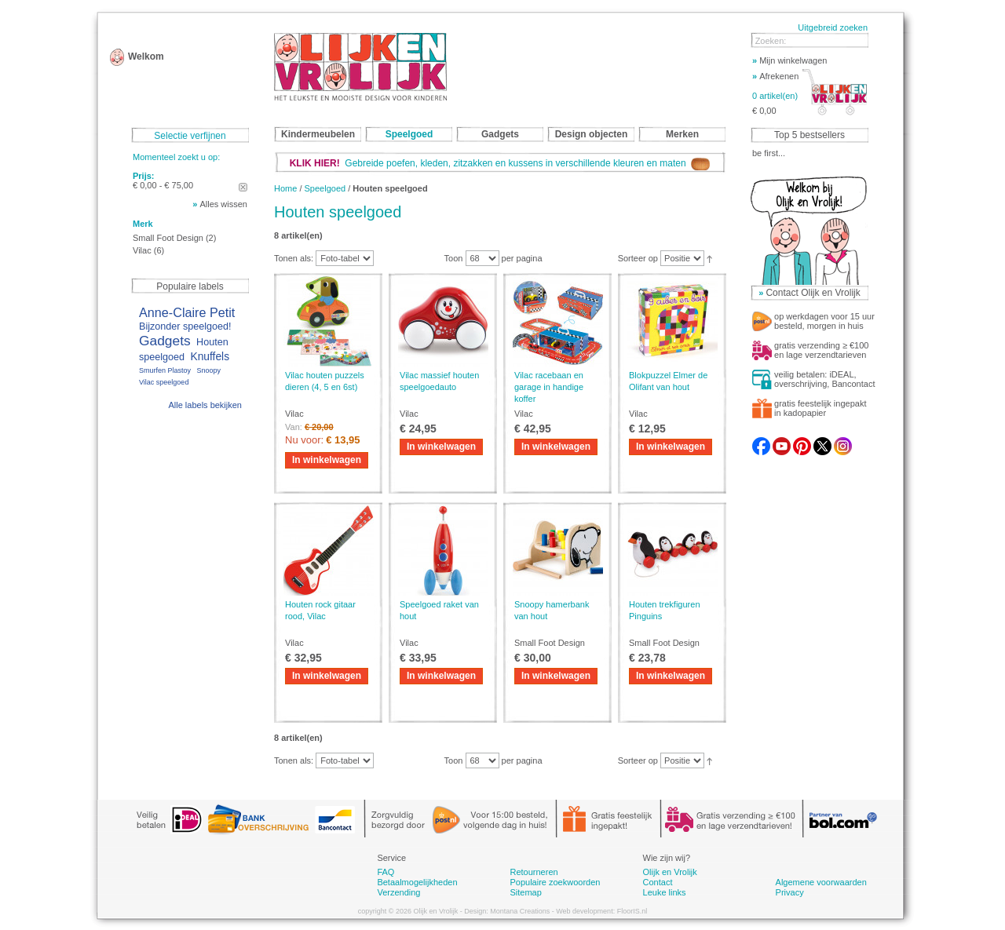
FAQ (385, 872)
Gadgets (165, 340)
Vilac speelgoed (163, 382)
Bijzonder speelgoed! (185, 326)
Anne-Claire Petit (187, 312)
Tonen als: (293, 258)
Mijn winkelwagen (789, 60)
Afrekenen (775, 76)
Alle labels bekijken (205, 405)
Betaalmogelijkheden (417, 882)
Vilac (142, 250)
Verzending (398, 892)
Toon (453, 258)
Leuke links (664, 892)
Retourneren (533, 872)
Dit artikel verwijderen (243, 187)
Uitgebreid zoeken (833, 27)
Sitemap (525, 892)
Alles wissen (223, 204)
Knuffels (209, 357)
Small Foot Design (168, 238)
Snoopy (208, 370)
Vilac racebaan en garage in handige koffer (548, 386)
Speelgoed (325, 188)
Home (285, 188)
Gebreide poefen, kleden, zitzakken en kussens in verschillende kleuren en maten (500, 163)
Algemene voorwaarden (821, 882)
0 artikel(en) (775, 95)
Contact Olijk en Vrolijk (813, 292)
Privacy (790, 892)
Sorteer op (638, 258)
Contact (658, 882)
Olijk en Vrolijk (670, 872)
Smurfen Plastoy (165, 370)
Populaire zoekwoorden (555, 882)
